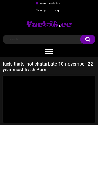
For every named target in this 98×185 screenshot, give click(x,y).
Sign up (41, 10)
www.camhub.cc (51, 3)
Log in (58, 10)
